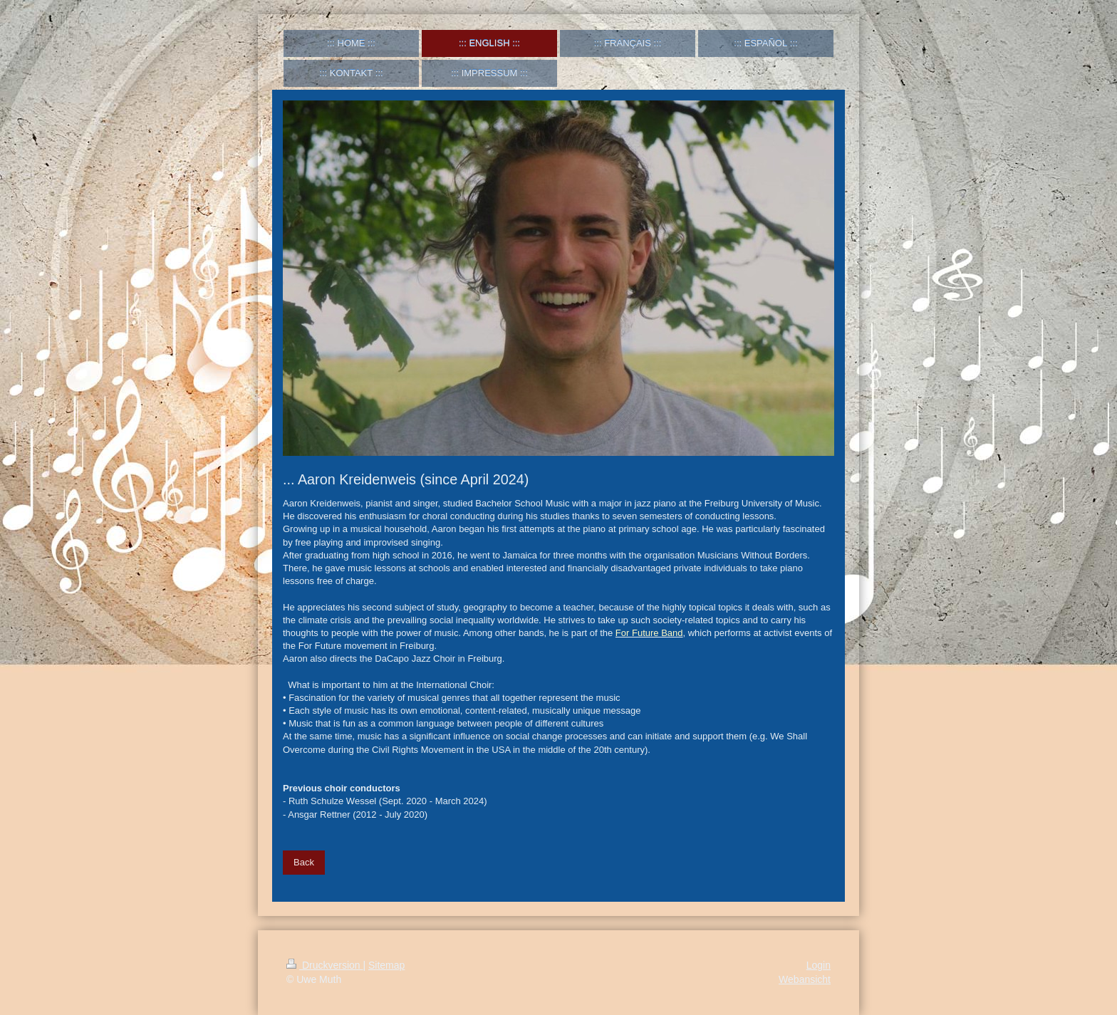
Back (303, 862)
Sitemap (386, 965)
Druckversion (324, 965)
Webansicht (805, 979)
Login (818, 965)
